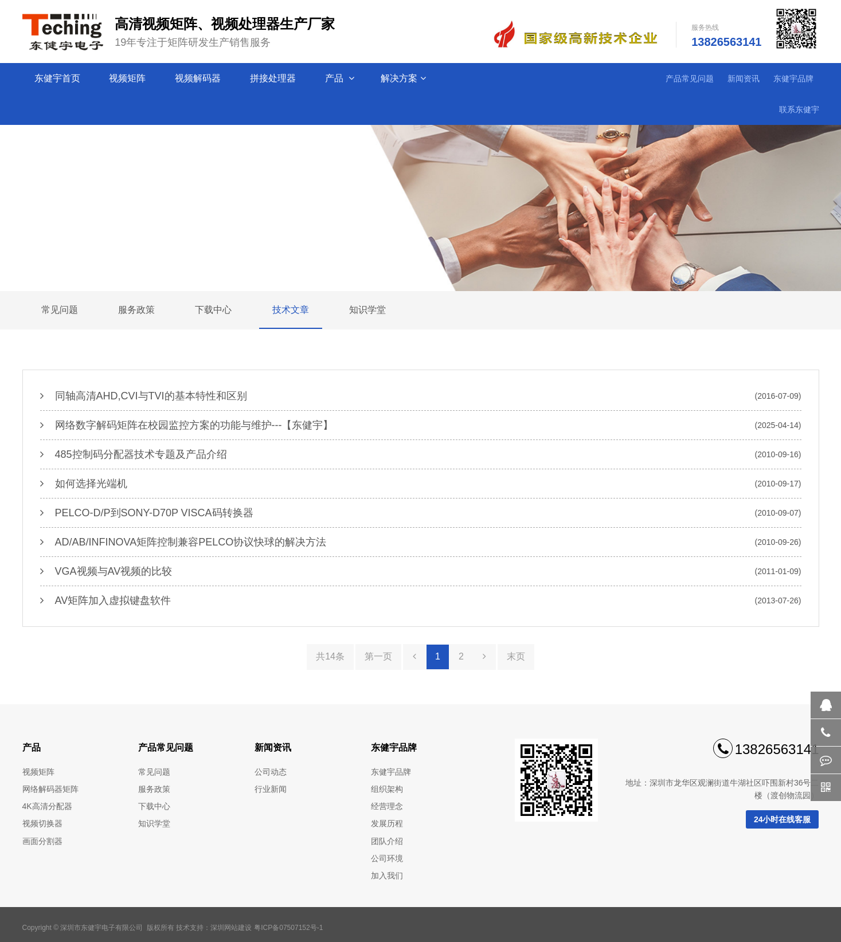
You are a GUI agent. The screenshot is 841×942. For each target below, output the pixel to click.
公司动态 (271, 771)
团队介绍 (387, 841)
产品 (339, 78)
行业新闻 (271, 789)
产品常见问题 (690, 78)
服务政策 (136, 310)
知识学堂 (367, 310)
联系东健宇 (799, 109)
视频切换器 (42, 823)
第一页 (378, 656)
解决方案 (403, 78)
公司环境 (387, 858)
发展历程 (387, 823)
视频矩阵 (128, 78)
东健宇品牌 (793, 78)
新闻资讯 (743, 78)
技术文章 (290, 310)
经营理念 (387, 806)
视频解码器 (199, 78)
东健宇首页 (58, 78)
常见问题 (59, 310)
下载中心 (213, 310)
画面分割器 (42, 841)
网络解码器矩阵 (50, 789)
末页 (516, 656)
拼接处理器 (274, 78)
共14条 (330, 656)
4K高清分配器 (47, 806)
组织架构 (387, 789)
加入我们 (387, 875)
